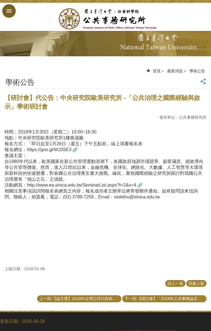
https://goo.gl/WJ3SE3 (49, 149)
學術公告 (197, 71)
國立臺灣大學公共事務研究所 (105, 19)
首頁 (157, 71)
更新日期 (9, 321)
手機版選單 (9, 11)
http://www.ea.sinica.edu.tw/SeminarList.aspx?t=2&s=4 (81, 185)
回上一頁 (175, 283)
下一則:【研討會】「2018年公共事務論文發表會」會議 (165, 298)
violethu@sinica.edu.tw (137, 196)
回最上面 (196, 283)
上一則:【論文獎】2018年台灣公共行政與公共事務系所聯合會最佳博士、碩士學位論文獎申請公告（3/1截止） (80, 298)
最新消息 (175, 71)
